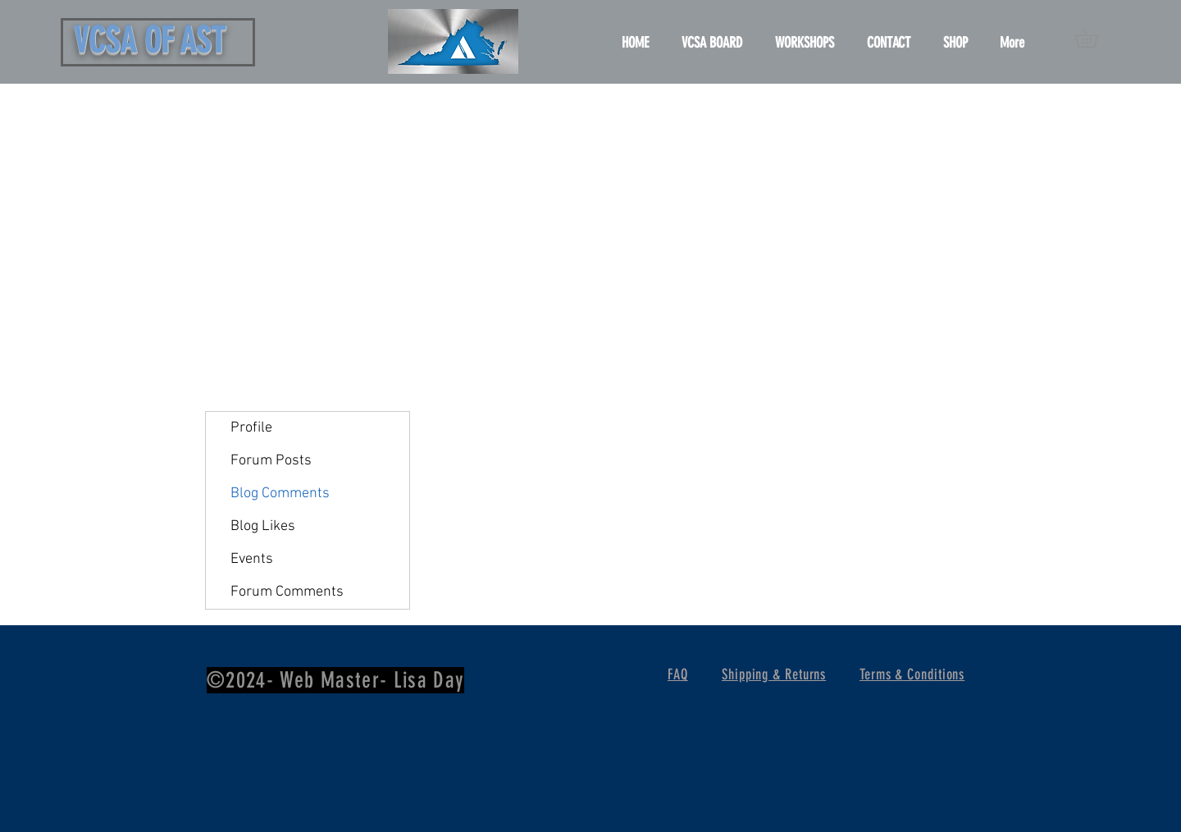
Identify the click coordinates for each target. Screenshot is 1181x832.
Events (251, 559)
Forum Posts (271, 460)
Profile (251, 428)
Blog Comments (280, 493)
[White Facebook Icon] (1141, 428)
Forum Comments (287, 592)
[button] (1095, 38)
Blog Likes (262, 526)
